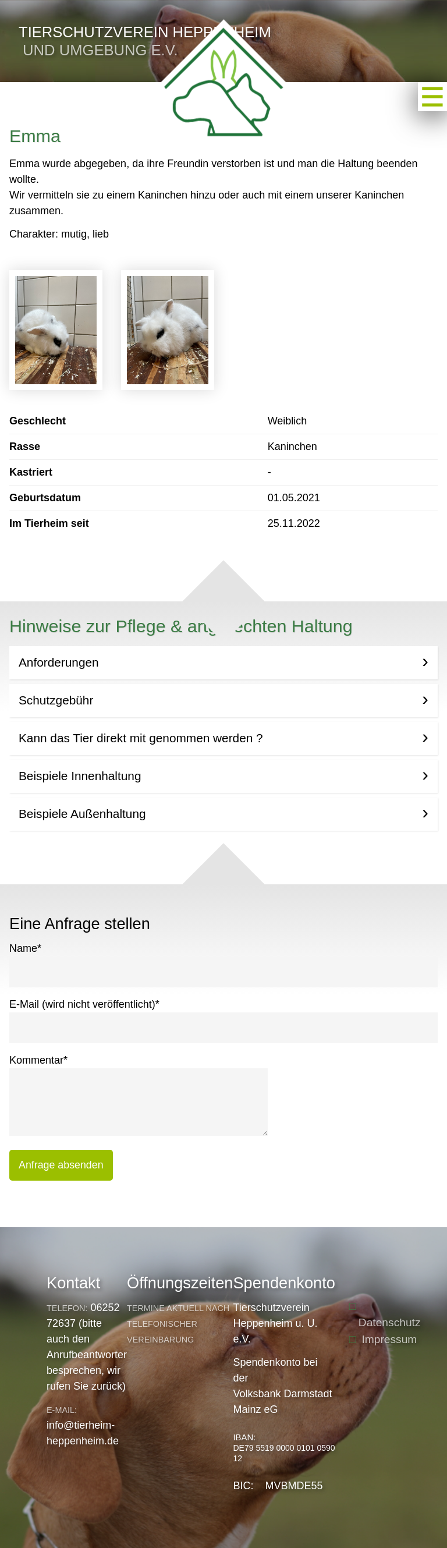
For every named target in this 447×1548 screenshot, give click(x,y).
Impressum (389, 1339)
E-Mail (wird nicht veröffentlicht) (84, 1003)
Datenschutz (390, 1322)
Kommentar (38, 1059)
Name (25, 947)
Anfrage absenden (61, 1165)
